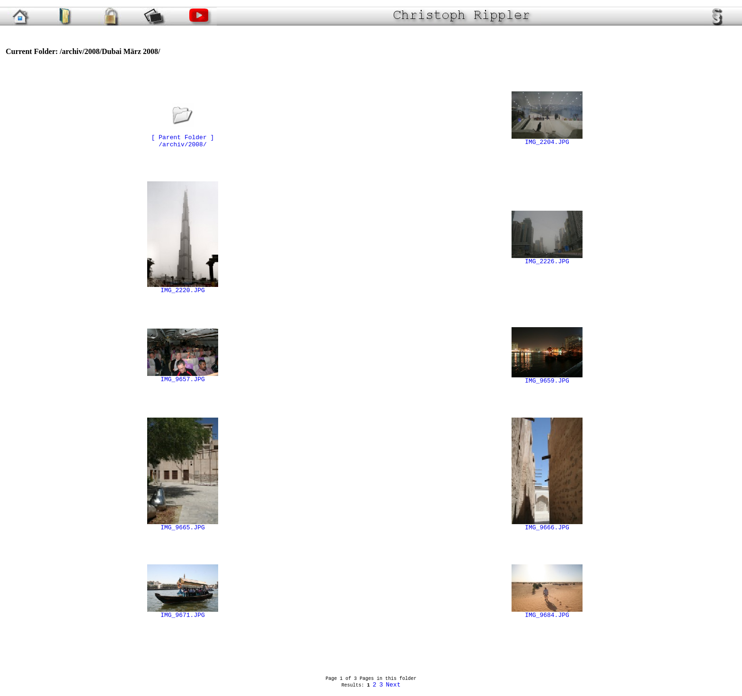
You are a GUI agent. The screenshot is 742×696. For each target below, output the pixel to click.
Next (393, 684)
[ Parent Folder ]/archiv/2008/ (182, 135)
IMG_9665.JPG (182, 525)
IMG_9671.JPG (182, 613)
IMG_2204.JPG (547, 140)
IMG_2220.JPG (182, 288)
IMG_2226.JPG (547, 259)
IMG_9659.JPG (547, 378)
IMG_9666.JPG (547, 525)
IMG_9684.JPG (547, 613)
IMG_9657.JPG (182, 377)
